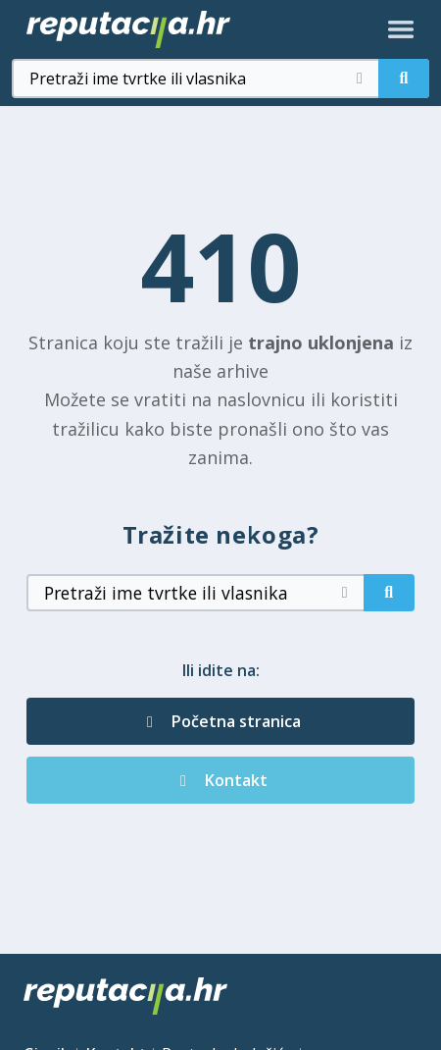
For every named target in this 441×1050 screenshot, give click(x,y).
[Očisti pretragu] (359, 78)
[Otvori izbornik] (401, 29)
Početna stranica (220, 721)
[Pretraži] (403, 78)
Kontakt (220, 780)
